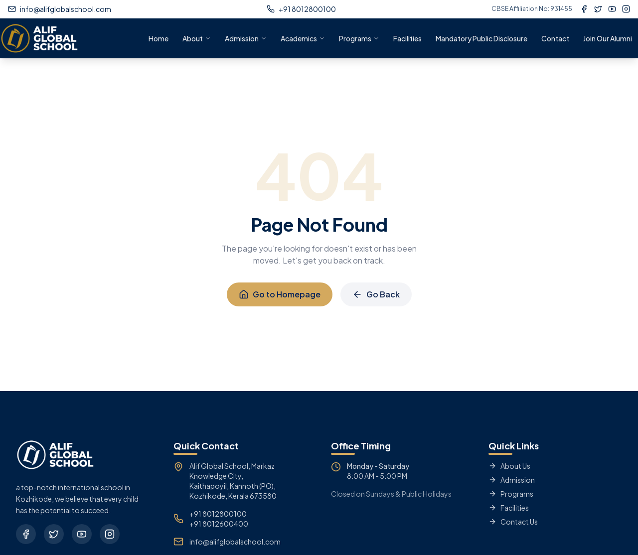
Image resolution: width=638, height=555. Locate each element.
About (196, 38)
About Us (509, 465)
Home (158, 38)
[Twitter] (598, 9)
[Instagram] (626, 9)
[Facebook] (584, 9)
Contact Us (513, 521)
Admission (246, 38)
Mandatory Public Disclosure (481, 38)
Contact (555, 38)
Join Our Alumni (607, 38)
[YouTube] (612, 9)
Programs (359, 38)
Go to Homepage (279, 294)
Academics (303, 38)
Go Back (376, 294)
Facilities (407, 38)
